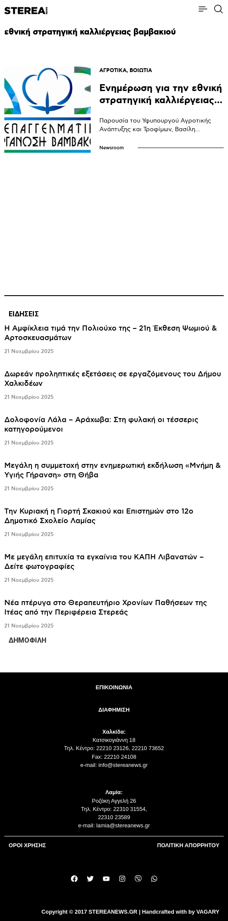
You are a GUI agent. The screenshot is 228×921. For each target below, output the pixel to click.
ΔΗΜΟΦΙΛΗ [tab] (27, 640)
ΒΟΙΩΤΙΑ (141, 70)
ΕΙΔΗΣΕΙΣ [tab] (24, 314)
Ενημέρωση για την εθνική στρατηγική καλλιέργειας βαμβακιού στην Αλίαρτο (160, 100)
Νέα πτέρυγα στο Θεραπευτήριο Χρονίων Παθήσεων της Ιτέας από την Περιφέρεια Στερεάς (105, 607)
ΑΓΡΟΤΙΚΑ (113, 70)
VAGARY (207, 911)
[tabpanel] (114, 477)
